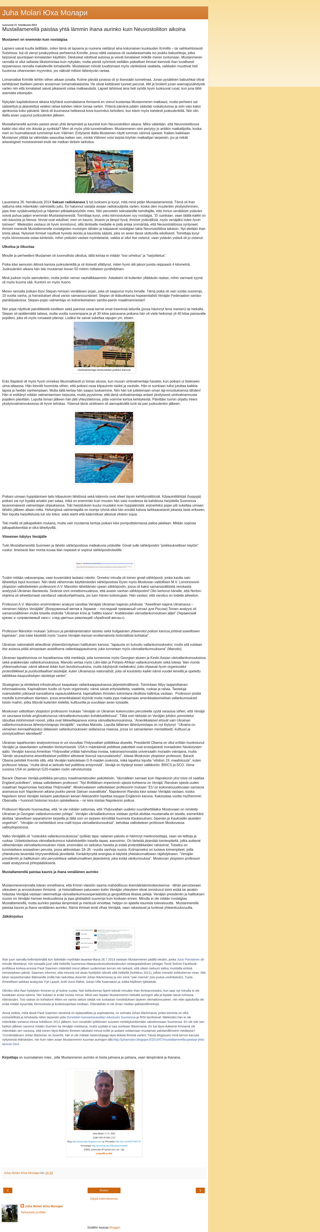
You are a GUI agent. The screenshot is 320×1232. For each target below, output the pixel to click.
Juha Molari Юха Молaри (45, 13)
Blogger (114, 1227)
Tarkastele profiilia (33, 1212)
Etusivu (104, 1190)
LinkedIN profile (104, 1153)
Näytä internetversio (104, 1198)
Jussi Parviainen (188, 959)
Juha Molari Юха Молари (44, 1206)
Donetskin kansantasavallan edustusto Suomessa (101, 1017)
